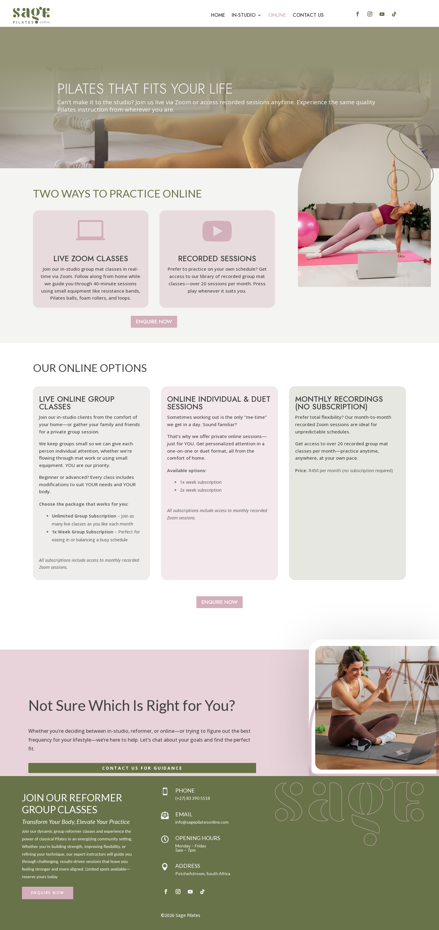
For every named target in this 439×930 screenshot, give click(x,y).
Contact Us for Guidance (142, 768)
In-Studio (243, 15)
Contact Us (308, 15)
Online (277, 15)
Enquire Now (154, 321)
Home (218, 15)
